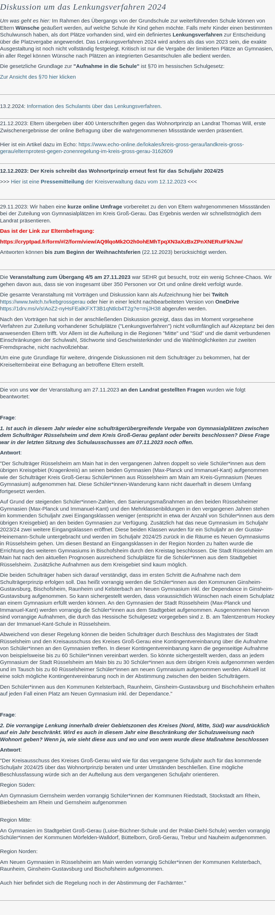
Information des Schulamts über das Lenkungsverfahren (93, 106)
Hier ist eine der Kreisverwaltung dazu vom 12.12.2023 (98, 181)
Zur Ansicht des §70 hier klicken (38, 77)
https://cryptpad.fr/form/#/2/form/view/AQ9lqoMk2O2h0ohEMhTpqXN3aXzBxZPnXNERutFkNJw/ (121, 241)
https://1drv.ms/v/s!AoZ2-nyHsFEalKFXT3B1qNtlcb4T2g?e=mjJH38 (80, 308)
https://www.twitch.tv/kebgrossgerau (42, 302)
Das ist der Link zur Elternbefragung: (47, 231)
